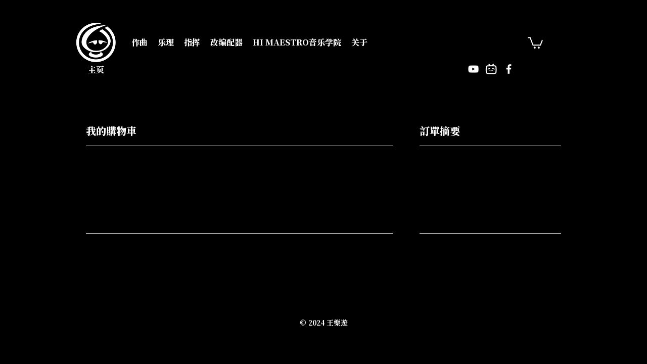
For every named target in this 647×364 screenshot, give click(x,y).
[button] (139, 42)
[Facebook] (508, 69)
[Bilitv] (491, 69)
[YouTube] (473, 69)
